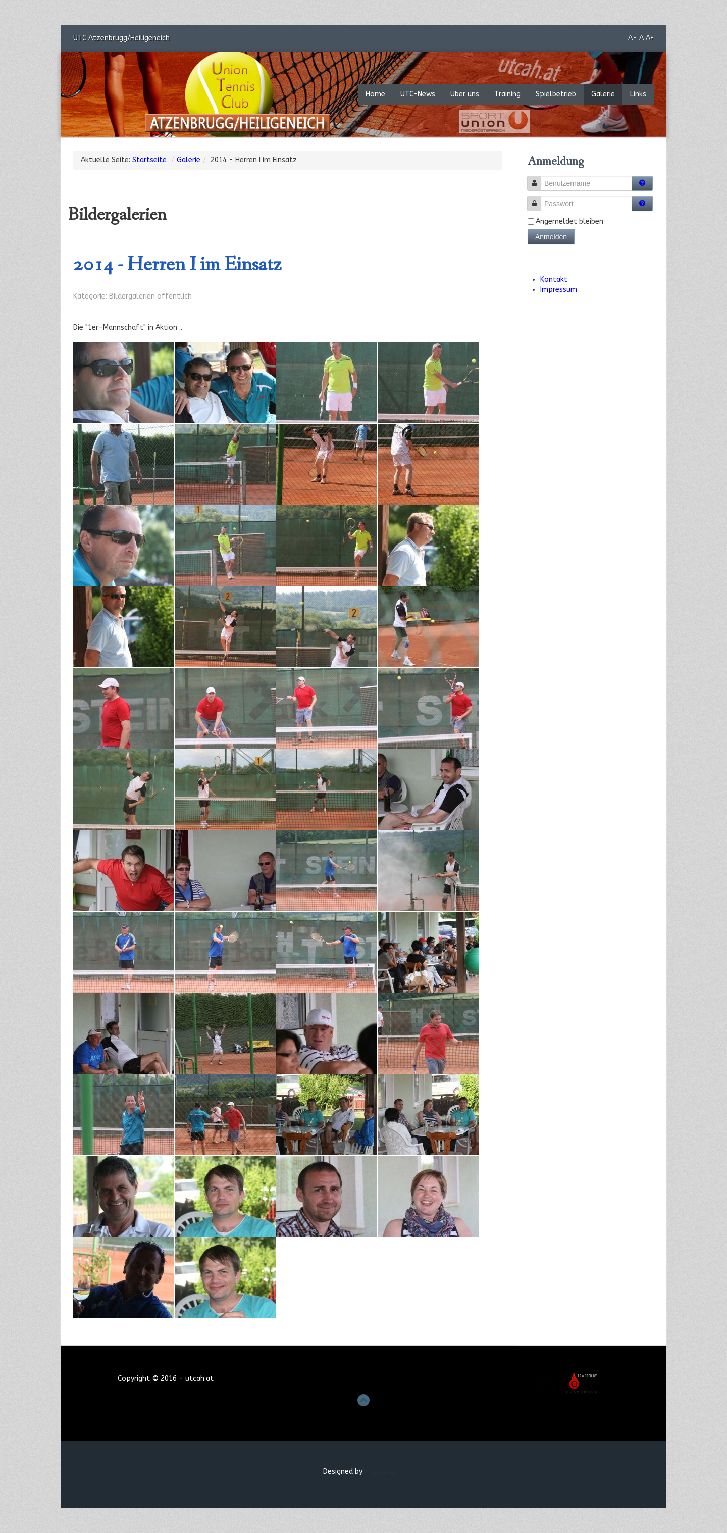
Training (507, 94)
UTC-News (417, 94)
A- (632, 38)
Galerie (603, 94)
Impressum (558, 289)
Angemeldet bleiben (569, 221)
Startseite (149, 160)
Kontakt (553, 279)
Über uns (464, 94)
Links (638, 94)
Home (375, 94)
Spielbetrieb (556, 94)
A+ (650, 38)
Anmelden (551, 237)
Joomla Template (385, 1472)
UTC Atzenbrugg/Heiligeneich (123, 37)
